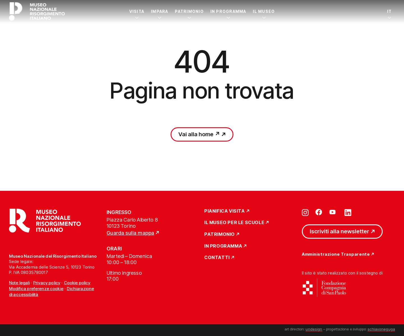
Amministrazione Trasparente (336, 254)
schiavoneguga (381, 329)
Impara (159, 11)
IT (389, 11)
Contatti (217, 257)
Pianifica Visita (224, 211)
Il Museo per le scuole (234, 222)
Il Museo (264, 11)
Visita (136, 11)
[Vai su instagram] (305, 212)
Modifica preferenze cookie (36, 288)
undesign (314, 329)
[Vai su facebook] (318, 212)
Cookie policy (77, 282)
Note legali (19, 282)
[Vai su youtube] (333, 212)
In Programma (228, 11)
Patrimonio (189, 11)
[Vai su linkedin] (348, 212)
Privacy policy (46, 282)
